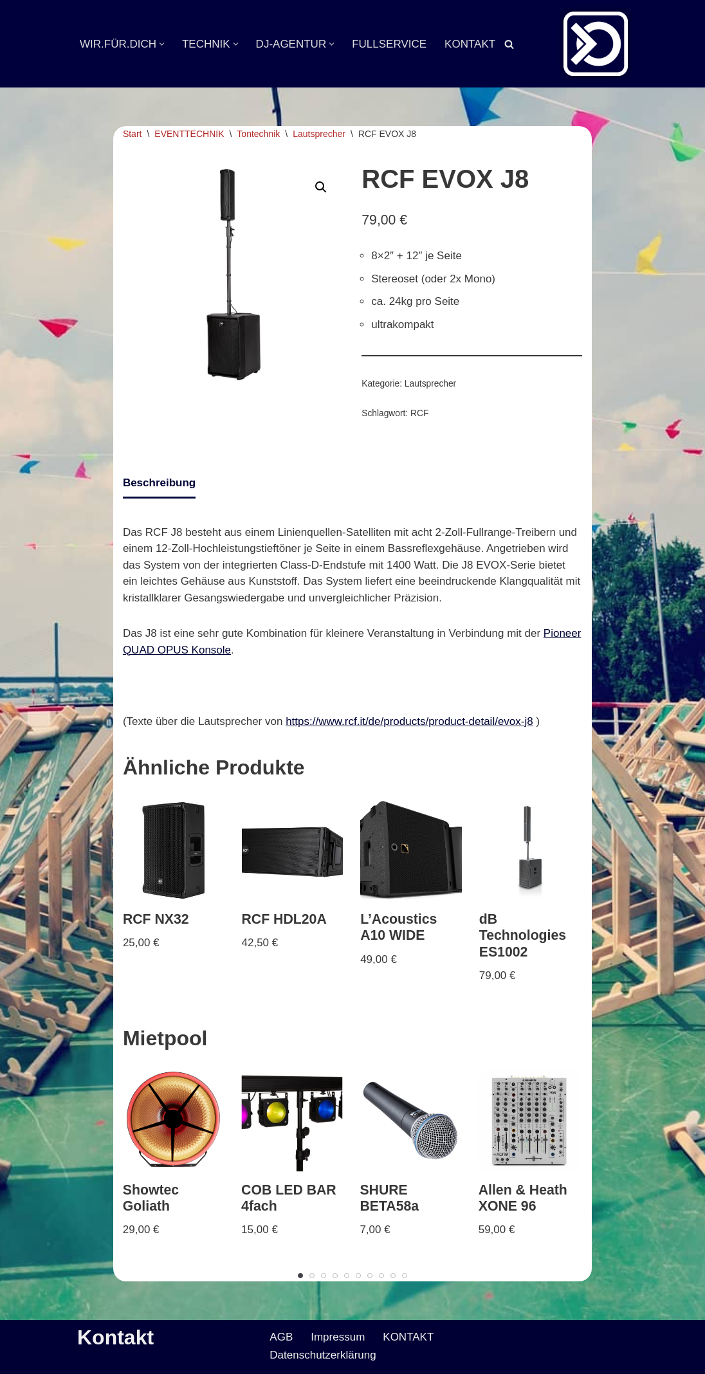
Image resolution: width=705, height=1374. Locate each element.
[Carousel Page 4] (335, 1275)
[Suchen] (509, 44)
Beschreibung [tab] (159, 483)
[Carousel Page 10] (404, 1275)
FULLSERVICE (389, 44)
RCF (419, 413)
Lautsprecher (319, 134)
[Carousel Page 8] (381, 1275)
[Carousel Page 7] (369, 1275)
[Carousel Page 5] (346, 1275)
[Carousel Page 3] (323, 1275)
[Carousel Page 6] (358, 1275)
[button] (162, 44)
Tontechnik (258, 134)
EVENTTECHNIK (189, 134)
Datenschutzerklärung (323, 1355)
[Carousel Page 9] (393, 1275)
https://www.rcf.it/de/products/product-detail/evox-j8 (409, 721)
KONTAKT (469, 44)
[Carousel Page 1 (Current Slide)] (300, 1275)
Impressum (338, 1337)
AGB (281, 1337)
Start (132, 134)
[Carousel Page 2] (312, 1275)
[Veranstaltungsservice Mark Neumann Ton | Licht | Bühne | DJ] (595, 44)
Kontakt (115, 1337)
